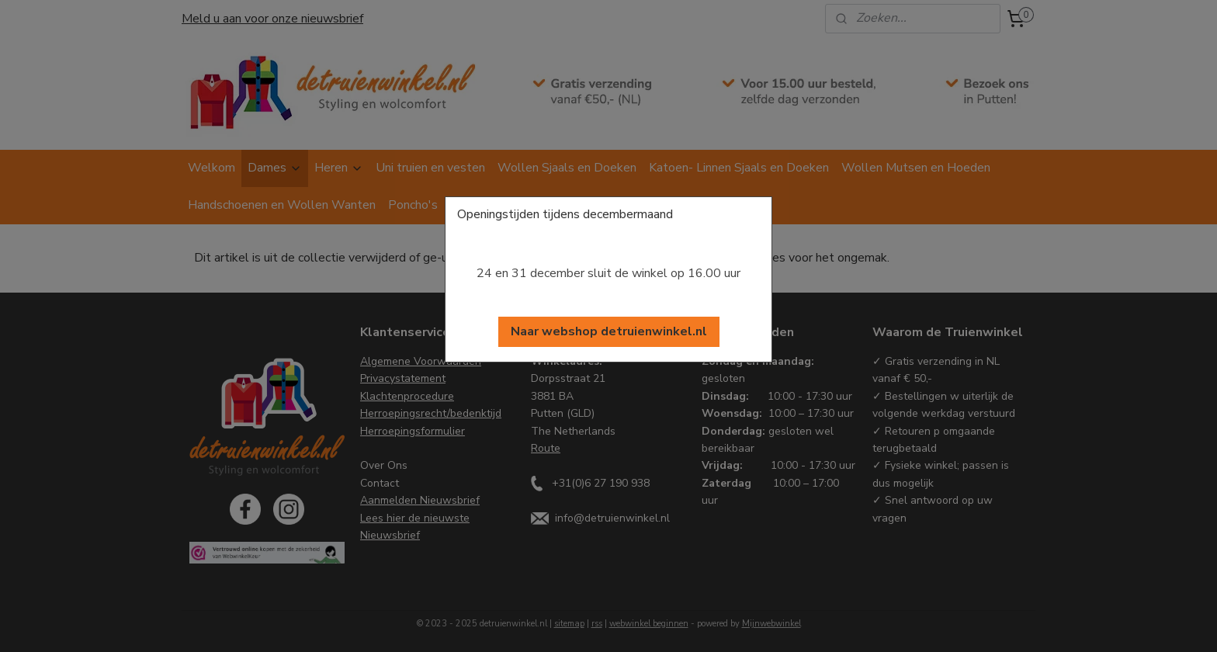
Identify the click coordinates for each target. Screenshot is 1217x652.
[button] (609, 332)
